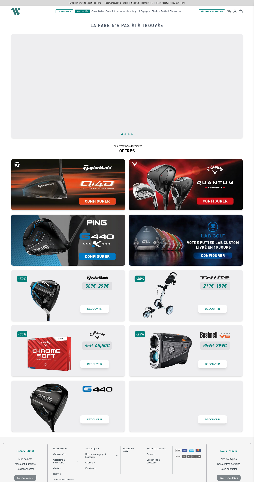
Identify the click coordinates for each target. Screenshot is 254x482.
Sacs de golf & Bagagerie (138, 11)
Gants (57, 443)
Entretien (90, 443)
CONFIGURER (64, 11)
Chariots (156, 11)
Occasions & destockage (65, 436)
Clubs (94, 11)
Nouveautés (82, 11)
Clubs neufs (59, 429)
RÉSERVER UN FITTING (212, 11)
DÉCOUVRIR (93, 283)
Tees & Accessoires (63, 454)
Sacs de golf (92, 423)
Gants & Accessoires (115, 11)
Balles (101, 11)
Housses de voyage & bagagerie (101, 430)
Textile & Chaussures (171, 11)
